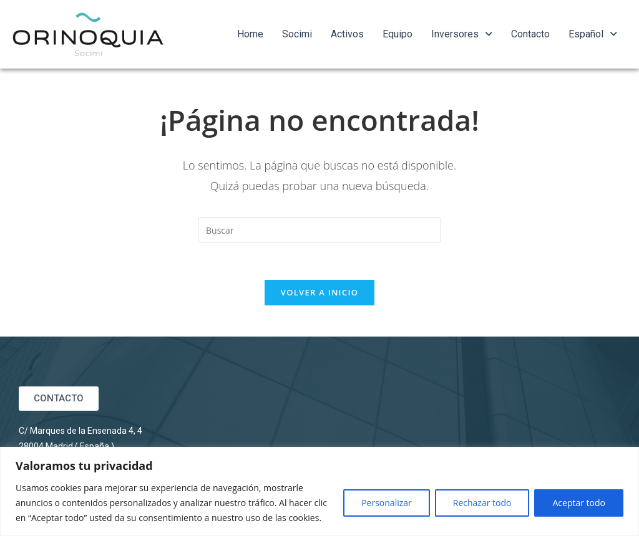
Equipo (397, 34)
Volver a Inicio (319, 292)
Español (592, 34)
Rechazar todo (482, 503)
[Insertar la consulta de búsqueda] (319, 230)
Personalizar (386, 503)
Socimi (297, 34)
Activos (347, 34)
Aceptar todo (578, 503)
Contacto (530, 34)
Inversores (461, 34)
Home (250, 34)
